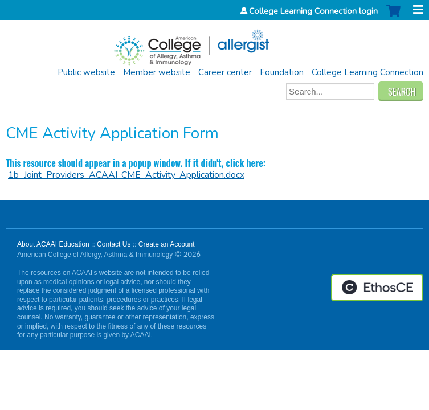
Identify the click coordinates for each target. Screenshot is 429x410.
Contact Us (113, 244)
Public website (86, 72)
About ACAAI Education (53, 244)
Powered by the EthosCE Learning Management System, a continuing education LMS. (377, 287)
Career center (225, 72)
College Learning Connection (367, 72)
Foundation (282, 72)
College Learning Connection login (313, 11)
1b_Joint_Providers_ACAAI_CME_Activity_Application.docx (126, 175)
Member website (156, 72)
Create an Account (166, 244)
